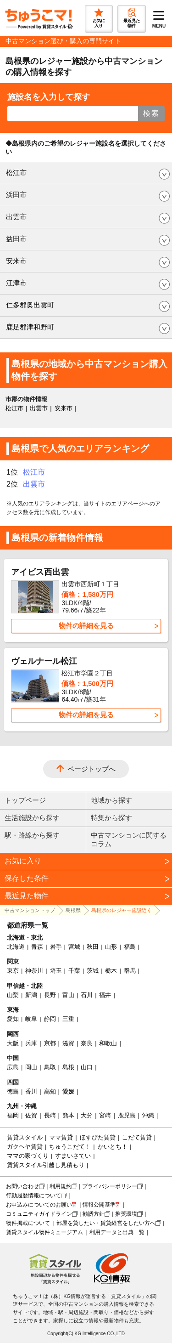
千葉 (74, 970)
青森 (37, 946)
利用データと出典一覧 (116, 1232)
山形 (111, 946)
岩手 (56, 946)
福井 (105, 995)
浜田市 (16, 194)
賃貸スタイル (25, 1137)
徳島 (13, 1091)
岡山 (31, 1067)
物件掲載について (28, 1223)
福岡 (13, 1115)
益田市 (16, 239)
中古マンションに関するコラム (128, 839)
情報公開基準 (99, 1204)
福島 (130, 946)
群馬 (130, 970)
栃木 (111, 970)
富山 (68, 995)
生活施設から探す (32, 818)
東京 (13, 970)
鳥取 (50, 1067)
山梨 (13, 995)
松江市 (16, 172)
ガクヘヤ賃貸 (25, 1146)
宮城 (74, 946)
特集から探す (111, 818)
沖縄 (148, 1115)
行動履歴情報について (33, 1195)
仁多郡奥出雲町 (30, 305)
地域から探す (111, 800)
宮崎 (105, 1115)
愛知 (13, 1018)
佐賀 (31, 1115)
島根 (68, 1067)
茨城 (93, 970)
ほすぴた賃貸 (98, 1137)
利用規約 (61, 1186)
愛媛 (68, 1091)
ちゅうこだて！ (70, 1146)
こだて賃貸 (137, 1137)
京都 (50, 1043)
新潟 (31, 995)
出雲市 (16, 217)
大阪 (13, 1043)
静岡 (50, 1018)
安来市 (16, 261)
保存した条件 (27, 878)
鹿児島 (127, 1115)
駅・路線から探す (32, 835)
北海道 (16, 946)
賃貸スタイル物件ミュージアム (44, 1232)
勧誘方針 (94, 1214)
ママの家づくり (28, 1155)
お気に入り (23, 861)
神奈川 (34, 970)
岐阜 (31, 1018)
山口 (87, 1067)
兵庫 (31, 1043)
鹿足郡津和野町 (30, 327)
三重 (68, 1018)
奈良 (87, 1043)
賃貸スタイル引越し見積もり (45, 1165)
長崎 (50, 1115)
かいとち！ (113, 1146)
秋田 (93, 946)
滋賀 (68, 1043)
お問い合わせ (22, 1186)
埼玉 (56, 970)
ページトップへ (91, 769)
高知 (50, 1091)
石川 (87, 995)
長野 (50, 995)
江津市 (16, 283)
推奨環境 (126, 1214)
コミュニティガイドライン (39, 1214)
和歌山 (108, 1043)
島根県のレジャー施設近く (121, 910)
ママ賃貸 (61, 1137)
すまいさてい (73, 1155)
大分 (87, 1115)
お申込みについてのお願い (39, 1204)
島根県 (73, 910)
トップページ (25, 800)
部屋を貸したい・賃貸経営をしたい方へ (105, 1223)
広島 (13, 1067)
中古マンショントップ (30, 910)
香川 (31, 1091)
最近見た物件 (27, 896)
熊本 (68, 1115)
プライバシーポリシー (109, 1186)
